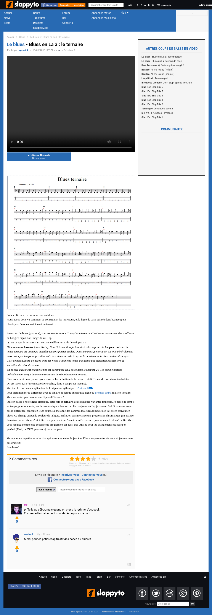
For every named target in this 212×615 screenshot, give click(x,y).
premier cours (103, 392)
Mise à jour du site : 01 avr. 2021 (84, 612)
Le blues (34, 37)
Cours (36, 12)
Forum (66, 12)
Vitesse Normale (39, 156)
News (7, 17)
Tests (7, 22)
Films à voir (133, 612)
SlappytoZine (40, 27)
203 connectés (164, 5)
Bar (64, 17)
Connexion (51, 5)
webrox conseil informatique (113, 612)
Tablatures (39, 17)
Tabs (88, 576)
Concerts (67, 22)
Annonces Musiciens (104, 17)
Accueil (8, 12)
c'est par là (83, 388)
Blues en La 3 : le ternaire (56, 37)
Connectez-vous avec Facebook (71, 479)
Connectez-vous (92, 474)
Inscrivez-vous (70, 474)
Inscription (79, 5)
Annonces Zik (158, 576)
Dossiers (38, 22)
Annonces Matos (101, 12)
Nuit (130, 5)
